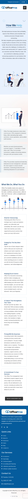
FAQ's (4, 443)
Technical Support (7, 461)
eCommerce (6, 456)
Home (4, 435)
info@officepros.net (8, 484)
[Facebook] (1, 427)
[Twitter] (4, 427)
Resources (5, 440)
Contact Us (6, 448)
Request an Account (13, 2)
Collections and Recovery (9, 466)
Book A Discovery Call (14, 398)
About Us (5, 438)
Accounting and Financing (9, 463)
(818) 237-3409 (7, 480)
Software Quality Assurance (10, 468)
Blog (4, 445)
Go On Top (14, 496)
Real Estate (6, 459)
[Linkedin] (7, 427)
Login (23, 2)
